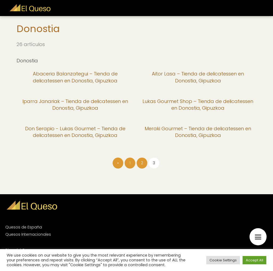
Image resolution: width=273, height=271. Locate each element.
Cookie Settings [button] (223, 260)
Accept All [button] (254, 260)
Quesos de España (23, 227)
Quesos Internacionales (28, 234)
